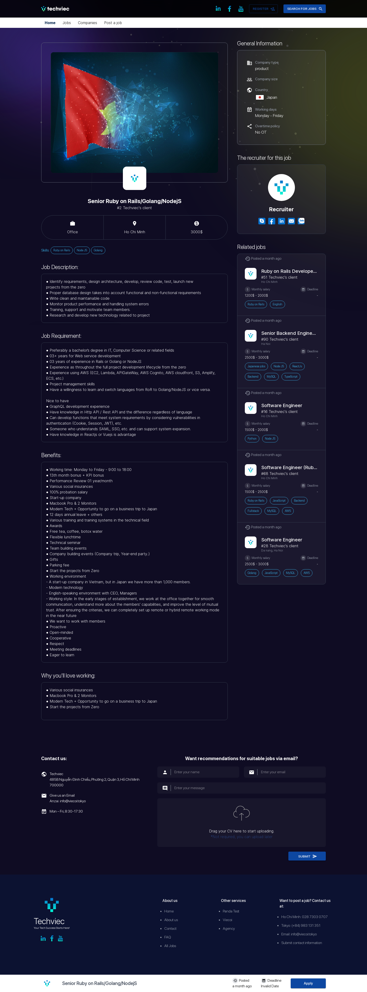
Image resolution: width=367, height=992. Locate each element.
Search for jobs (304, 8)
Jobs (66, 22)
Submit (307, 856)
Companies (87, 22)
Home (50, 22)
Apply (308, 983)
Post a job (113, 22)
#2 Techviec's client (134, 207)
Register (263, 9)
